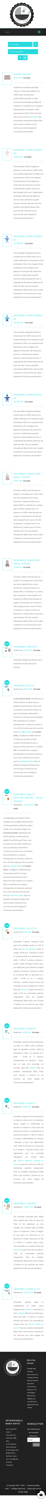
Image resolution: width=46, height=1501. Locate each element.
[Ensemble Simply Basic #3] (7, 237)
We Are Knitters (29, 949)
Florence (16, 1250)
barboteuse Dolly (26, 761)
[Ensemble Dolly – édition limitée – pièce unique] (7, 795)
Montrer (16, 52)
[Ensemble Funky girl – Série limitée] (7, 474)
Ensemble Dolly (23, 685)
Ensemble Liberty (25, 1203)
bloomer (28, 1309)
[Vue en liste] (25, 57)
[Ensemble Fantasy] (7, 647)
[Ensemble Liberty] (7, 1204)
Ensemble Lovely (24, 1103)
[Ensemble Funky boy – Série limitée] (7, 560)
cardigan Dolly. (25, 732)
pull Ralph (33, 117)
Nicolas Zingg (23, 1492)
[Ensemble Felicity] (7, 929)
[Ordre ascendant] (35, 44)
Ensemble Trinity (24, 1028)
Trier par (14, 44)
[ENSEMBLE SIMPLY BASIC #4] (7, 150)
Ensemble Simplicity (26, 1289)
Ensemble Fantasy (25, 646)
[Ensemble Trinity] (7, 1029)
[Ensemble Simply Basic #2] (7, 316)
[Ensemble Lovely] (7, 1103)
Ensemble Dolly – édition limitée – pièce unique (28, 798)
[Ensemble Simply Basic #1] (7, 395)
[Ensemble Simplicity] (7, 1289)
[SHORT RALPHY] (7, 74)
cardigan (20, 1313)
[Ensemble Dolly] (7, 686)
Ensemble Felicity (25, 928)
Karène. (24, 989)
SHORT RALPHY (22, 74)
